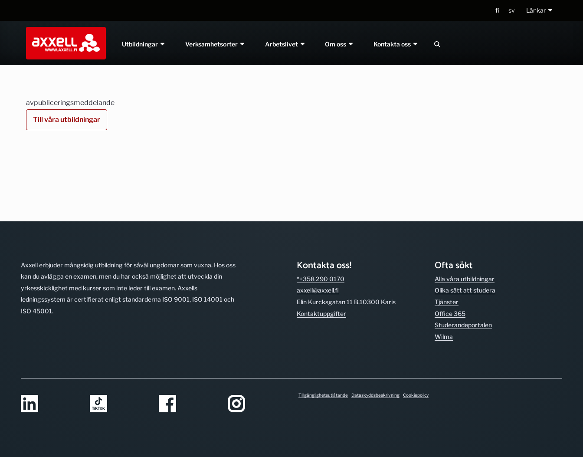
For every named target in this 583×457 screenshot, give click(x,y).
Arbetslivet (285, 44)
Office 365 (450, 253)
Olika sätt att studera (465, 230)
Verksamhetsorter (215, 44)
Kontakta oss (396, 44)
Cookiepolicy (416, 395)
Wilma (444, 276)
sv (511, 10)
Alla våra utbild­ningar (465, 219)
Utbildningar (144, 44)
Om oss (339, 44)
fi (497, 10)
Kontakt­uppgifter (321, 253)
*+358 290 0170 (320, 219)
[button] (540, 11)
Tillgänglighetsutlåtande (323, 395)
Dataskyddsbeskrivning (375, 395)
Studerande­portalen (463, 265)
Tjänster (447, 242)
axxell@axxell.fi (318, 230)
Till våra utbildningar (66, 119)
